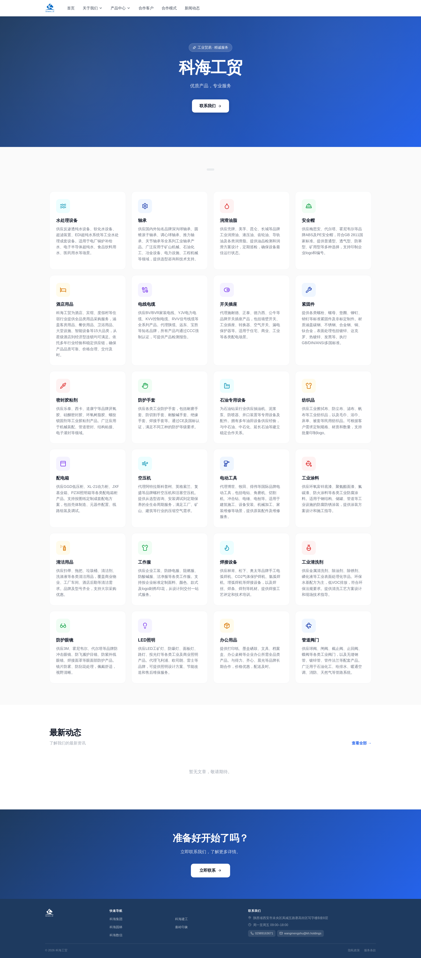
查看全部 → (362, 743)
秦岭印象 (181, 927)
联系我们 (210, 105)
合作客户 (146, 8)
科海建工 (181, 919)
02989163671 (262, 933)
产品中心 (120, 8)
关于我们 (93, 8)
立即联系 (210, 870)
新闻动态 (192, 8)
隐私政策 (354, 950)
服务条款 (370, 950)
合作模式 (169, 8)
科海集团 (116, 919)
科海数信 (116, 935)
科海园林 (116, 927)
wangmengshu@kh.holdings (300, 933)
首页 (71, 8)
